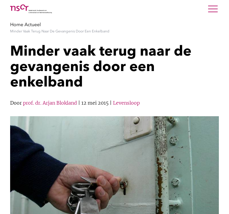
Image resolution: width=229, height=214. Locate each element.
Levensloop (126, 103)
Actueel (32, 24)
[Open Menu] (213, 9)
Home (16, 24)
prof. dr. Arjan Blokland (50, 103)
